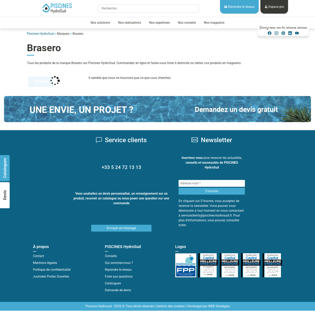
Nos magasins (214, 23)
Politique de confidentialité (52, 270)
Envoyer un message (121, 228)
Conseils (111, 256)
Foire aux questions (119, 276)
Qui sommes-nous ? (119, 263)
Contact (38, 256)
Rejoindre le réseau (239, 7)
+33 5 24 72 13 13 (121, 167)
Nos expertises (159, 23)
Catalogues (113, 283)
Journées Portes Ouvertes (51, 276)
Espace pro (274, 7)
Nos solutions (100, 23)
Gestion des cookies (170, 306)
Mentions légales (45, 263)
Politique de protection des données (212, 225)
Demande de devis (118, 290)
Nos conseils (187, 23)
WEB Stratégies (219, 306)
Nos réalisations (129, 23)
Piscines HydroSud (40, 34)
